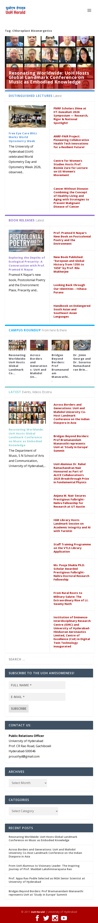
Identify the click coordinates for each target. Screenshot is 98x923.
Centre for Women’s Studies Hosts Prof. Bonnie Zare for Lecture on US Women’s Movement (71, 168)
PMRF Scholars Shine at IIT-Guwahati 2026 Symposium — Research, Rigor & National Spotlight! (71, 115)
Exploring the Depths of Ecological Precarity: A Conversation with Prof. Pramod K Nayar (27, 263)
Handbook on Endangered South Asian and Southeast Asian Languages (72, 311)
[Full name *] (37, 685)
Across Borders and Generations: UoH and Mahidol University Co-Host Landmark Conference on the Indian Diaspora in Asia (71, 413)
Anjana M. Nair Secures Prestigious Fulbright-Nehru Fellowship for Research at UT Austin (70, 501)
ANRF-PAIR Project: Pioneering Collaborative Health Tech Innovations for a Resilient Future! (71, 141)
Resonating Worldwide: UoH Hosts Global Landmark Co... (17, 364)
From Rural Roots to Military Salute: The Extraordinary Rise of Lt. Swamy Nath (71, 598)
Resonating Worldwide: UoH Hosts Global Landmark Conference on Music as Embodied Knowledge (49, 77)
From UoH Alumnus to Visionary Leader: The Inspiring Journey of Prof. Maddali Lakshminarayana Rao (44, 867)
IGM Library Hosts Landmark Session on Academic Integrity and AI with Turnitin (72, 525)
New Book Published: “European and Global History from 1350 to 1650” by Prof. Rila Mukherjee (69, 264)
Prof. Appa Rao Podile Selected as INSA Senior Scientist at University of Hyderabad (47, 880)
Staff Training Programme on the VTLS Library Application (72, 547)
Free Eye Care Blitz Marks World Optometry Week (23, 137)
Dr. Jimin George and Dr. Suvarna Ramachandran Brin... (82, 362)
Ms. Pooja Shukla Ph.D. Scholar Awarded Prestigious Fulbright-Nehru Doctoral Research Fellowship (71, 572)
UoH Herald (38, 912)
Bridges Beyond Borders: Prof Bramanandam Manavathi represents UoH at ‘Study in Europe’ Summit (71, 443)
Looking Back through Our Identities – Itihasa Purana (70, 288)
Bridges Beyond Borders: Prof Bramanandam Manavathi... (60, 367)
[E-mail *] (37, 697)
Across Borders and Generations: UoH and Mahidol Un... (38, 366)
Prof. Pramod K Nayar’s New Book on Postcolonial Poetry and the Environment (72, 238)
